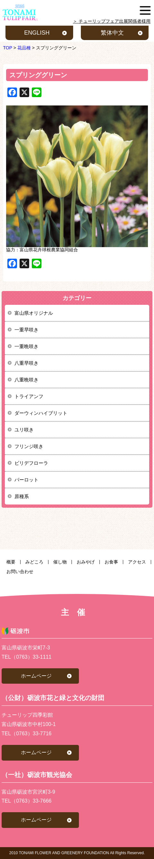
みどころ (34, 562)
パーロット (26, 479)
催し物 (60, 562)
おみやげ (86, 562)
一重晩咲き (26, 346)
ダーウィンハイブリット (40, 413)
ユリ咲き (24, 429)
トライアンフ (28, 396)
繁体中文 (112, 32)
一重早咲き (26, 329)
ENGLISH (36, 32)
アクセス (137, 562)
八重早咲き (26, 363)
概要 (10, 562)
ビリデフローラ (31, 463)
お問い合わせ (19, 572)
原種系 (21, 496)
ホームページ (36, 676)
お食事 (111, 562)
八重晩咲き (26, 379)
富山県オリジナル (33, 313)
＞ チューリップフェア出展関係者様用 (111, 21)
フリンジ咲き (28, 446)
